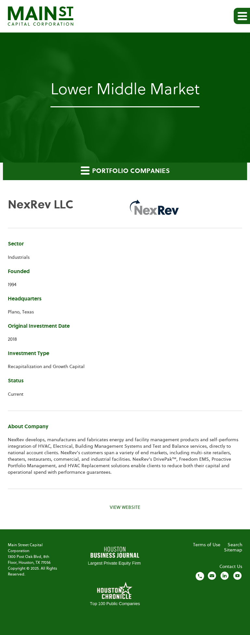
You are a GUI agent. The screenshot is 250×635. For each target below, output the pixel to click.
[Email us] (212, 576)
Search (235, 545)
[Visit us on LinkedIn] (224, 576)
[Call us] (200, 575)
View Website (125, 507)
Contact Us (230, 566)
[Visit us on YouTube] (237, 576)
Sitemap (233, 550)
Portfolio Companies (125, 170)
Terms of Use (206, 545)
